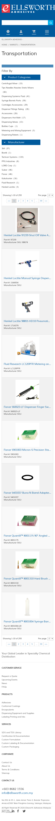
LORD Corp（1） (9, 165)
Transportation (27, 45)
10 (49, 195)
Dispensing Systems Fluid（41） (16, 96)
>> (46, 201)
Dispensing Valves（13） (13, 122)
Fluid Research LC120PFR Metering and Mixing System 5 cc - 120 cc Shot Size (27, 364)
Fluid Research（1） (11, 183)
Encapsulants (8, 710)
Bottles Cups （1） (10, 126)
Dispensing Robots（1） (13, 135)
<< (9, 201)
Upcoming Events (9, 680)
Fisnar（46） (8, 174)
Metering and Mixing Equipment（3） (19, 130)
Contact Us (7, 762)
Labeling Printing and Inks (13, 717)
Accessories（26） (10, 113)
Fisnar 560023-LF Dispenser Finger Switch (27, 407)
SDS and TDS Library (11, 732)
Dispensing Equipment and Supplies (18, 713)
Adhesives (6, 702)
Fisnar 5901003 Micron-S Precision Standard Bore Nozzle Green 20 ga (27, 449)
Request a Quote (9, 676)
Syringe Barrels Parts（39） (14, 100)
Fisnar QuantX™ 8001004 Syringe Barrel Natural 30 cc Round (27, 621)
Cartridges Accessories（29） (15, 105)
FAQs (4, 687)
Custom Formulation (11, 739)
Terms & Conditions (10, 769)
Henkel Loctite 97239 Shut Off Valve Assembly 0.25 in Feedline (27, 235)
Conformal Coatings (11, 706)
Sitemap (5, 773)
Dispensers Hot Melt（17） (14, 117)
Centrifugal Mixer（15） (13, 83)
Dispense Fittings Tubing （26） (16, 109)
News (4, 683)
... (36, 201)
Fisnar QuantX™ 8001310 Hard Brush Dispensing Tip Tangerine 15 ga (27, 578)
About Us (6, 766)
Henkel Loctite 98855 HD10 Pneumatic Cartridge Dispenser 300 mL (27, 321)
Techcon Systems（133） (13, 157)
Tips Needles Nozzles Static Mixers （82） (18, 90)
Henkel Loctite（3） (11, 187)
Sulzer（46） (8, 170)
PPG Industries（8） (11, 161)
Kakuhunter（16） (10, 178)
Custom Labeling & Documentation (18, 743)
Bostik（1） (7, 153)
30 (41, 201)
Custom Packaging (10, 747)
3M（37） (6, 148)
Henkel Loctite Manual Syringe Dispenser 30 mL (27, 278)
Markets (14, 45)
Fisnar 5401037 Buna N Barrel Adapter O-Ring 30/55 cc (27, 492)
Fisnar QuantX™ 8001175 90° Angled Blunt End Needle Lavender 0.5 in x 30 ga (27, 535)
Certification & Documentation (16, 736)
